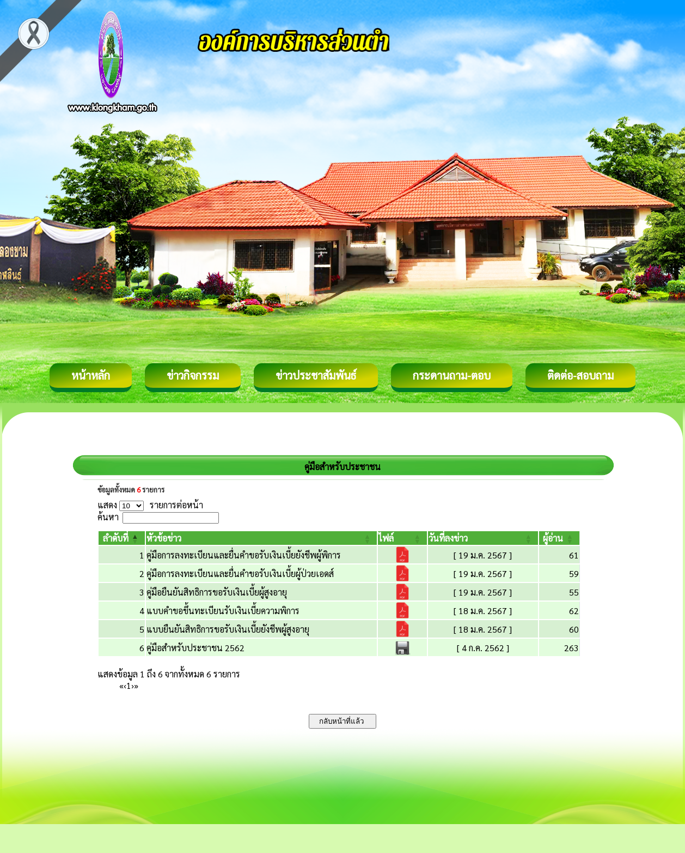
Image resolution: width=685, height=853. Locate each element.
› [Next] (132, 685)
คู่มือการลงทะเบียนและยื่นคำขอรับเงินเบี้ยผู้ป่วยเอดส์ (240, 573)
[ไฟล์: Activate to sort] (402, 538)
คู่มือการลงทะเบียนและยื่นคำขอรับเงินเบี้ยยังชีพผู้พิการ (243, 555)
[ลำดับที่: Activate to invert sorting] (122, 538)
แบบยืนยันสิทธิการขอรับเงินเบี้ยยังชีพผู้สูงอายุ (227, 629)
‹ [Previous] (125, 685)
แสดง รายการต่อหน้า (150, 504)
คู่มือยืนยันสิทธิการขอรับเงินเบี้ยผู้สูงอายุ (216, 592)
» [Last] (136, 685)
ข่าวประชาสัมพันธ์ (316, 375)
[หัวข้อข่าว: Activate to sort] (261, 538)
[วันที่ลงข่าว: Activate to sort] (483, 538)
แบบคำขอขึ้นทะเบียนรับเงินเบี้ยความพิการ (222, 610)
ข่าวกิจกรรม (193, 375)
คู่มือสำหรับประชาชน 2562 (195, 647)
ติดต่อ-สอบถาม (580, 375)
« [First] (121, 685)
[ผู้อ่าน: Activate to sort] (559, 538)
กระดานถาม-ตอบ (452, 375)
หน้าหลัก (90, 375)
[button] (116, 538)
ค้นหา (108, 516)
